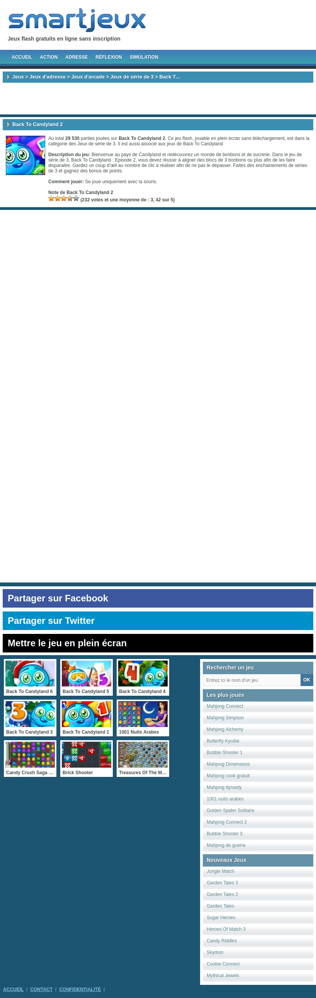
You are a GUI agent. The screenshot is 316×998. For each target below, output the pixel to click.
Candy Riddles (222, 941)
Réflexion (108, 57)
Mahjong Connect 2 (227, 822)
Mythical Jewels (223, 975)
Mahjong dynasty (224, 787)
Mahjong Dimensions (228, 764)
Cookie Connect (223, 964)
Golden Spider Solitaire (230, 810)
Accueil (22, 57)
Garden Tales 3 (222, 883)
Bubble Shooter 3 (225, 833)
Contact (41, 989)
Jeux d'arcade (88, 77)
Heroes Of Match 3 (226, 929)
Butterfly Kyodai (223, 741)
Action (49, 57)
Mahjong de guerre (226, 845)
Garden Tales (220, 906)
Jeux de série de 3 (132, 77)
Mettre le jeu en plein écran (67, 643)
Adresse (76, 57)
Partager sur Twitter (51, 620)
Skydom (215, 952)
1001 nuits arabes (225, 799)
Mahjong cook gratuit (228, 775)
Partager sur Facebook (58, 598)
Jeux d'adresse (47, 77)
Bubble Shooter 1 (225, 752)
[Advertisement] (158, 98)
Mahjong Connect (225, 706)
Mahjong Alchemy (225, 729)
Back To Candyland (203, 143)
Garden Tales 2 (222, 894)
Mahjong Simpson (225, 717)
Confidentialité (80, 989)
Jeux (18, 77)
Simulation (144, 57)
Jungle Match (220, 871)
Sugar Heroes (221, 917)
